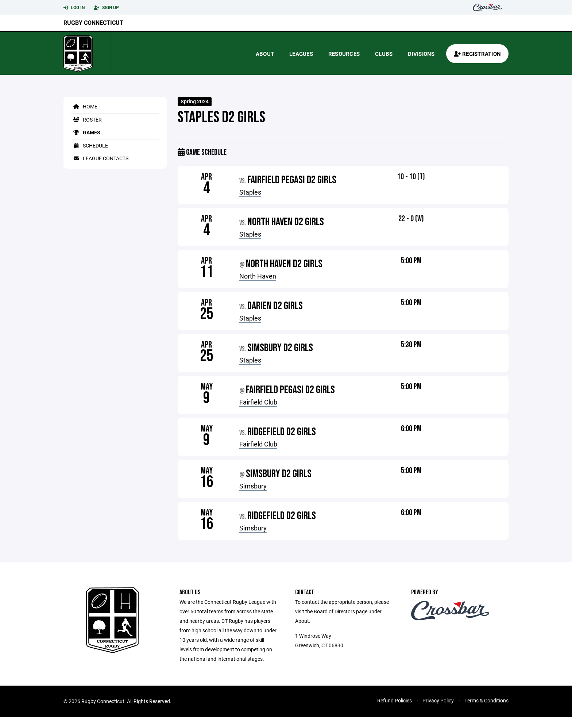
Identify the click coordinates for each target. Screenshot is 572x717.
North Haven (257, 276)
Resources (344, 53)
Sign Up (106, 7)
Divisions (421, 53)
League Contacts (99, 158)
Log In (74, 7)
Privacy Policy (438, 700)
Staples (250, 192)
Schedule (89, 145)
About (265, 53)
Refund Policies (394, 700)
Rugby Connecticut (93, 22)
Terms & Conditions (486, 700)
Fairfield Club (258, 402)
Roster (86, 119)
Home (84, 106)
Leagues (301, 53)
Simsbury (253, 486)
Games (85, 132)
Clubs (384, 53)
